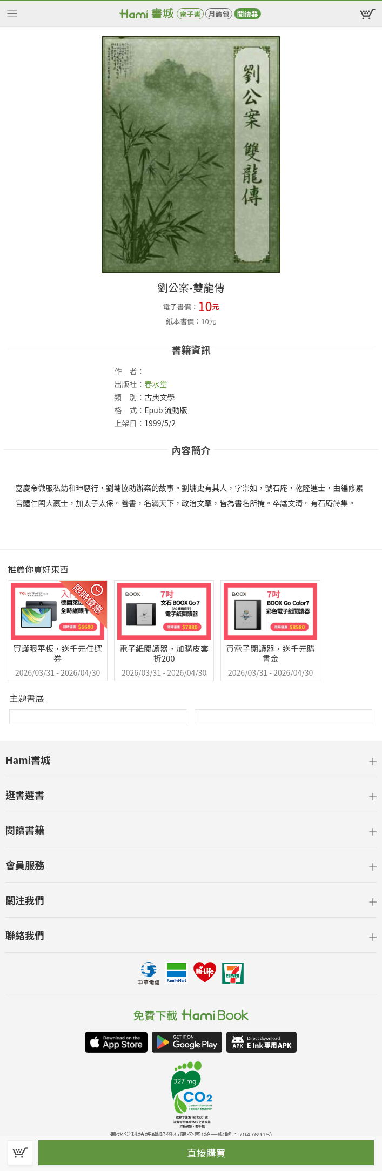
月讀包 (218, 14)
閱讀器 (247, 14)
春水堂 (155, 384)
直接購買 (206, 1153)
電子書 (189, 14)
